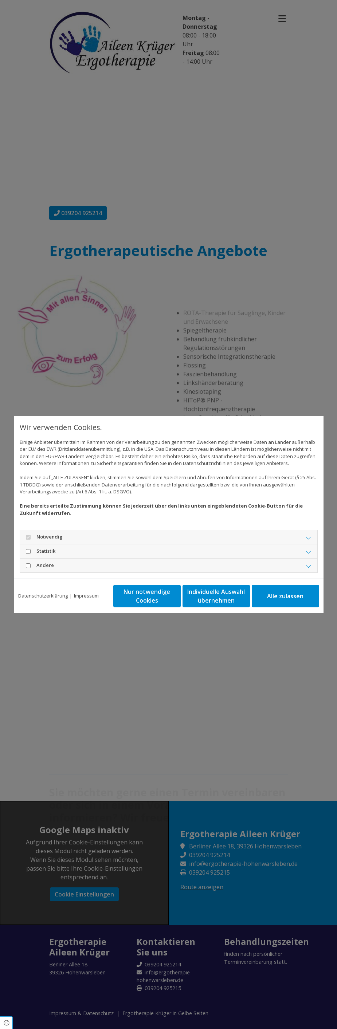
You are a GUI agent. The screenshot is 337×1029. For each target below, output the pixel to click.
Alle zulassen (285, 596)
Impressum (86, 595)
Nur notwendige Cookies (147, 596)
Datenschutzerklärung (43, 595)
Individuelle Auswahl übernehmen (216, 596)
